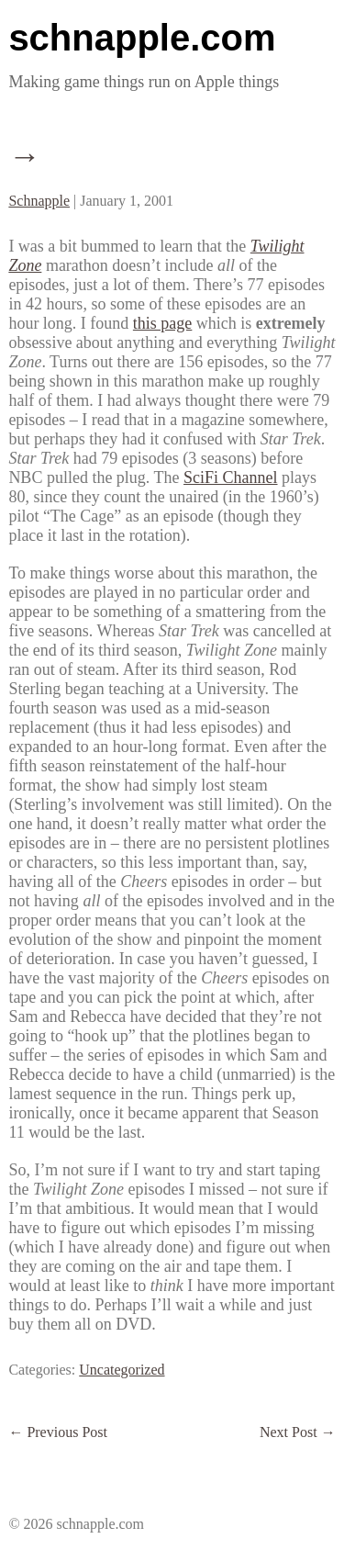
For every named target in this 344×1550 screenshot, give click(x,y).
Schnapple (39, 200)
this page (163, 323)
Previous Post (57, 1432)
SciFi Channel (230, 477)
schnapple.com (141, 37)
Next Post (298, 1432)
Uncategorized (121, 1369)
